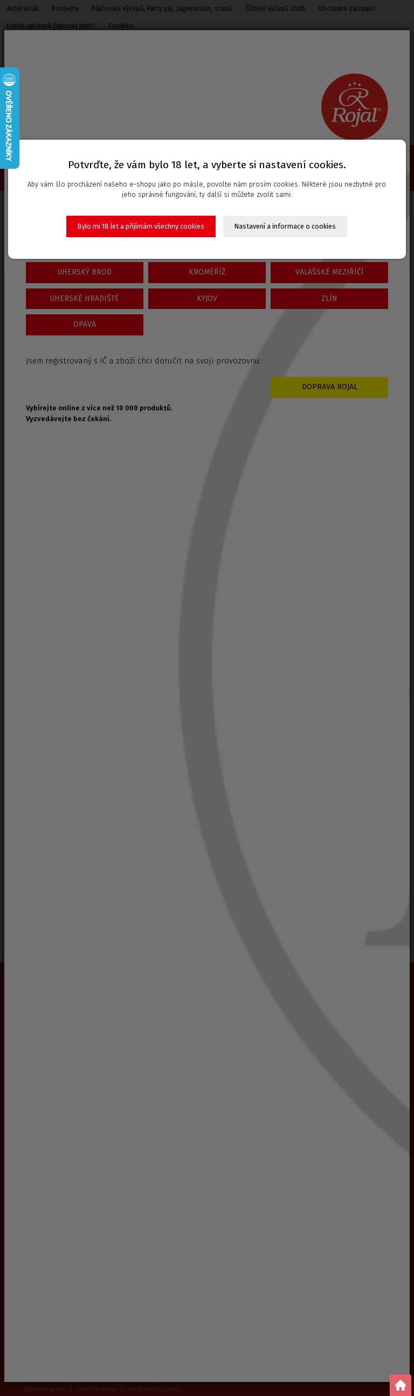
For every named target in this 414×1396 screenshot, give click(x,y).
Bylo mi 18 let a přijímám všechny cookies (141, 226)
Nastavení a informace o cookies (285, 226)
